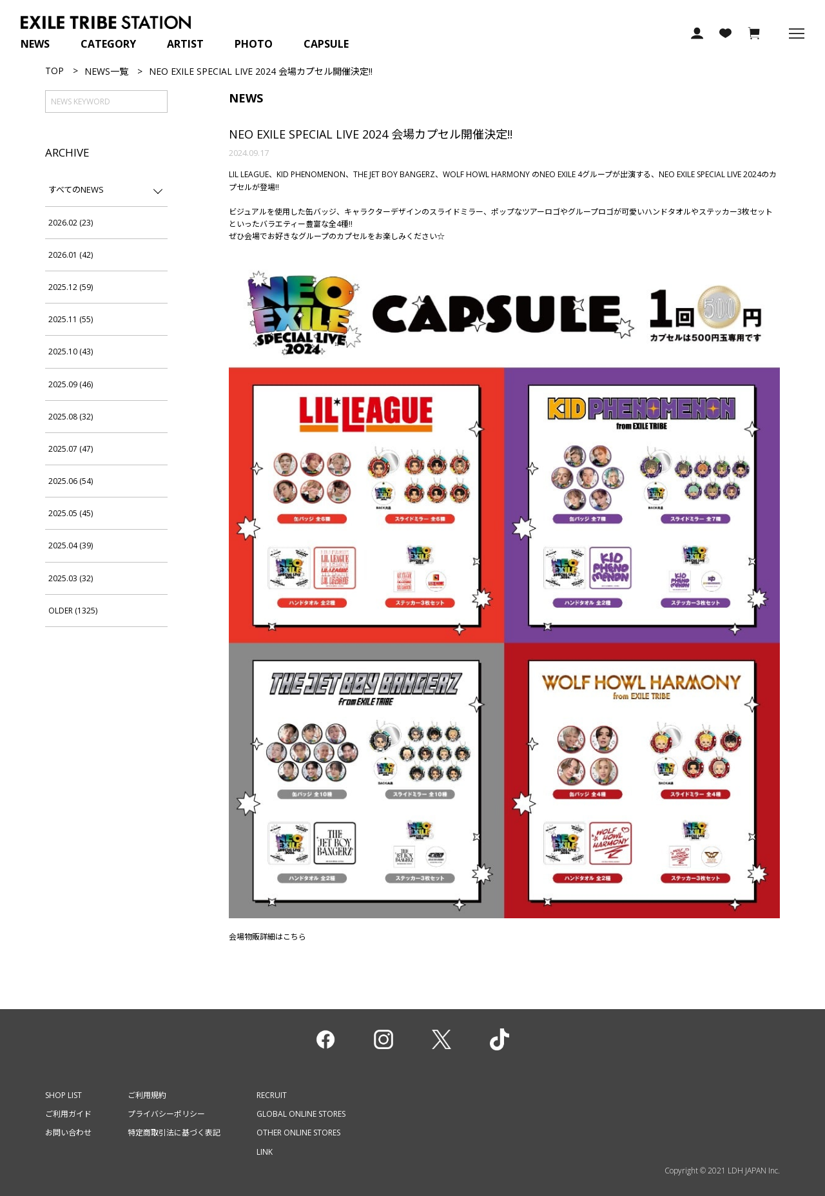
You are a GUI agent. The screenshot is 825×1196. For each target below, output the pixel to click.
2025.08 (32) (70, 416)
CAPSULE (326, 44)
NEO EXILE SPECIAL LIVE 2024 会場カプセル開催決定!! (370, 134)
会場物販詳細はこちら (267, 936)
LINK (265, 1151)
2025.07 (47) (70, 448)
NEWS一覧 (106, 71)
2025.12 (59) (70, 287)
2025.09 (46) (70, 384)
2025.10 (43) (70, 351)
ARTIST (185, 44)
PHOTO (254, 44)
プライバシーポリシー (166, 1113)
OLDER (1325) (72, 610)
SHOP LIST (63, 1095)
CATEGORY (108, 44)
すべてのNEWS (76, 189)
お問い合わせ (68, 1132)
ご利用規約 (147, 1095)
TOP (54, 70)
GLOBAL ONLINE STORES (301, 1113)
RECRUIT (272, 1095)
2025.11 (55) (70, 319)
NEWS (35, 44)
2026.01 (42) (70, 254)
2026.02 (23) (70, 222)
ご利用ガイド (68, 1113)
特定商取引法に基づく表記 (174, 1132)
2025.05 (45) (70, 513)
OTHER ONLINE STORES (298, 1132)
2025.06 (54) (70, 481)
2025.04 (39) (70, 545)
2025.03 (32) (70, 578)
